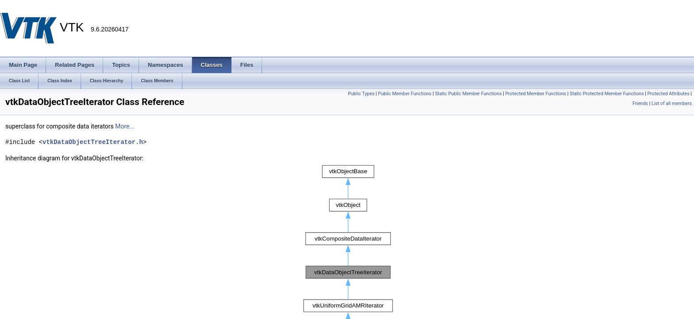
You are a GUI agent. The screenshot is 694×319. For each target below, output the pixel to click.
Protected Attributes (668, 94)
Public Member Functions (405, 94)
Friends (640, 103)
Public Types (361, 94)
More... (124, 126)
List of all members (672, 103)
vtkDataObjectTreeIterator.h (92, 142)
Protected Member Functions (535, 94)
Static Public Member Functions (468, 94)
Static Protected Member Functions (607, 94)
